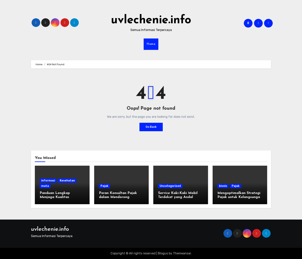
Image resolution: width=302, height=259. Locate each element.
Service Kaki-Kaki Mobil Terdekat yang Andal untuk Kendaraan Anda (178, 197)
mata (45, 186)
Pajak (104, 186)
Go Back (151, 127)
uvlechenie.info (151, 20)
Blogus (163, 253)
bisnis (223, 186)
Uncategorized (170, 186)
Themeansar (182, 253)
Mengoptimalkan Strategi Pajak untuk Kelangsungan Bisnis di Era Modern (239, 197)
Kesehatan (67, 180)
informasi (48, 180)
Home (151, 44)
